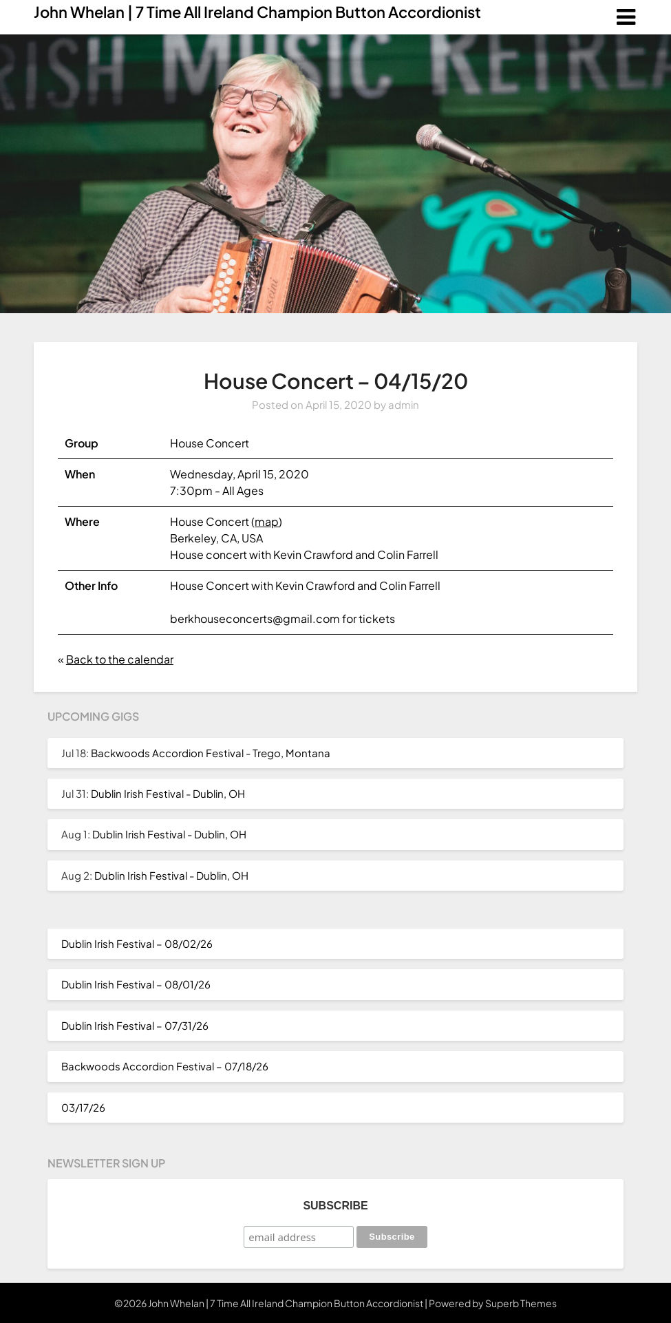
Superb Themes (521, 1303)
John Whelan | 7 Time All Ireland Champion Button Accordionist (257, 11)
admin (403, 404)
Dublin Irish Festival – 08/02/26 (137, 943)
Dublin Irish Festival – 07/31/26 (135, 1025)
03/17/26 (83, 1107)
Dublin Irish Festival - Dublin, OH (168, 793)
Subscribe (335, 1205)
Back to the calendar (119, 659)
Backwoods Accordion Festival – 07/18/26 (164, 1065)
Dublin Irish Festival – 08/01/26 (136, 984)
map (267, 521)
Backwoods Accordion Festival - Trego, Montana (210, 752)
